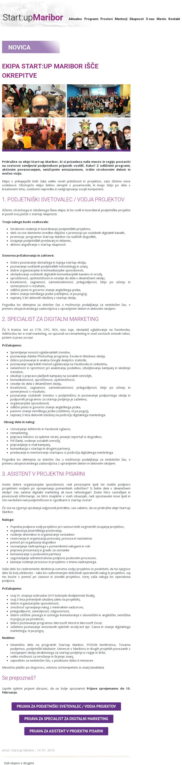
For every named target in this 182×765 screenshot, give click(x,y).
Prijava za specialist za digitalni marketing (66, 718)
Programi (91, 19)
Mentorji (121, 19)
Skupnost (136, 19)
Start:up (33, 17)
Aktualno (75, 19)
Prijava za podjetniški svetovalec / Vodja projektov (66, 706)
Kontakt (174, 19)
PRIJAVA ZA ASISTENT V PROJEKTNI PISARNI (66, 731)
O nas (150, 19)
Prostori (106, 19)
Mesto (161, 19)
